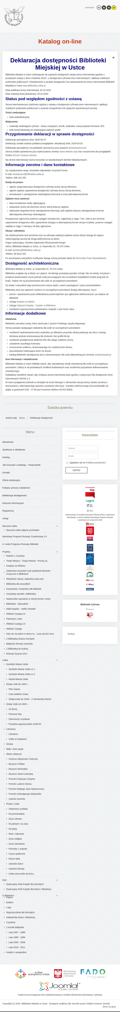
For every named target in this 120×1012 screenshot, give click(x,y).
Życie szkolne (15, 819)
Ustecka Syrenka (17, 799)
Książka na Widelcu (15, 566)
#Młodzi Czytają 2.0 (15, 624)
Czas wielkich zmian (18, 694)
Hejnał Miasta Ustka (18, 679)
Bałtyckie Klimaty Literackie (19, 643)
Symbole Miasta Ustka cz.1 (22, 669)
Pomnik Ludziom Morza (20, 784)
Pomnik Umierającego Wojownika (25, 794)
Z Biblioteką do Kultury (17, 648)
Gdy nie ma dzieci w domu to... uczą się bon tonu (30, 634)
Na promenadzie (17, 814)
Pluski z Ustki (12, 804)
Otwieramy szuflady (18, 809)
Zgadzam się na (86, 462)
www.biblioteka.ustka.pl (34, 85)
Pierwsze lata (15, 714)
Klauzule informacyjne (13, 503)
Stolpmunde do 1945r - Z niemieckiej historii (30, 699)
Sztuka (9, 744)
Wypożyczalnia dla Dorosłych (20, 912)
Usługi (5, 518)
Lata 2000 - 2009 (17, 942)
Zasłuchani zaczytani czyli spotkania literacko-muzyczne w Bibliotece (28, 572)
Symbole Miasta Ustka (17, 664)
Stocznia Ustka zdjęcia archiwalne (22, 530)
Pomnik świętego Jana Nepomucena (26, 789)
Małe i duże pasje (14, 749)
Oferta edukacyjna (11, 480)
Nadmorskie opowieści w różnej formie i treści (28, 599)
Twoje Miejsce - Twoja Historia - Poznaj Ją (26, 561)
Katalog (6, 457)
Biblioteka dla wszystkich (18, 584)
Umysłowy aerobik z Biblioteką (21, 594)
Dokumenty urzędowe (19, 719)
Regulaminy (8, 511)
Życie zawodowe (17, 844)
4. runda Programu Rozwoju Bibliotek (20, 544)
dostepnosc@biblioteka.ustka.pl (28, 174)
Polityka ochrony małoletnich (16, 488)
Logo (8, 907)
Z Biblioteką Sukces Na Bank (20, 639)
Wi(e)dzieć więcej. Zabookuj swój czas (25, 579)
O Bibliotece (8, 895)
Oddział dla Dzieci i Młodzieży (20, 917)
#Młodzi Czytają (14, 629)
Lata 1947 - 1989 (17, 932)
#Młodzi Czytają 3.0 (15, 614)
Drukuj (113, 58)
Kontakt (6, 472)
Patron (9, 897)
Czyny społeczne (17, 854)
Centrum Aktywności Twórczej (23, 759)
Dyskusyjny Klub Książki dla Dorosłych (25, 884)
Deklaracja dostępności (14, 495)
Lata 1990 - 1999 (17, 937)
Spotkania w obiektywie (13, 449)
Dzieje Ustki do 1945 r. (17, 684)
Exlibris (9, 902)
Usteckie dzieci (16, 863)
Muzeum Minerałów (18, 769)
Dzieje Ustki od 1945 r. (17, 704)
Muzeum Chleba (17, 764)
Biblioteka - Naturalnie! (17, 604)
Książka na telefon (26, 301)
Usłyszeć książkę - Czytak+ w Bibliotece (36, 305)
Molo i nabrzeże (16, 834)
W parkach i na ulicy (18, 824)
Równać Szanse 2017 (17, 653)
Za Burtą (13, 709)
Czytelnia (10, 922)
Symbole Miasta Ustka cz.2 (22, 674)
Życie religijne (15, 839)
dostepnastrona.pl (77, 148)
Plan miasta (14, 689)
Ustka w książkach (18, 739)
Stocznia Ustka (9, 526)
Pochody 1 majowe (18, 849)
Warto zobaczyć (14, 754)
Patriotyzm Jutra (14, 619)
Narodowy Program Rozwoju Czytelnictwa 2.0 (24, 536)
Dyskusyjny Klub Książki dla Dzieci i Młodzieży (28, 889)
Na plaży (13, 829)
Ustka (5, 660)
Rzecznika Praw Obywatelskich (91, 258)
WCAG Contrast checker (25, 155)
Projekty (6, 552)
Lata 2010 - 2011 (17, 947)
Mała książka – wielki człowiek (21, 609)
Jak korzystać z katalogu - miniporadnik (21, 465)
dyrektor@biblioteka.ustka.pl (26, 250)
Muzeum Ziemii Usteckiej (21, 774)
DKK (4, 880)
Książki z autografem (16, 952)
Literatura (10, 729)
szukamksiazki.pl (103, 354)
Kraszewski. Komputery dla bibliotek (23, 589)
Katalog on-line (60, 41)
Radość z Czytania (15, 556)
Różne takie (14, 858)
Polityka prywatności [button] (96, 462)
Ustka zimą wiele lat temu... (22, 873)
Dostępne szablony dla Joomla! (64, 1003)
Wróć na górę (109, 1006)
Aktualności (8, 442)
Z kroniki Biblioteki (15, 927)
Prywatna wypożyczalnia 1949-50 (25, 724)
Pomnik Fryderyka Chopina (22, 779)
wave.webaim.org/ (68, 151)
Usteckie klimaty (16, 868)
